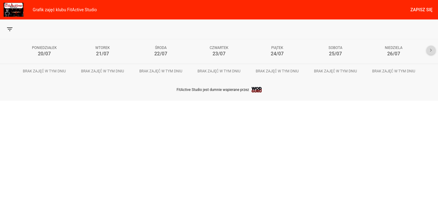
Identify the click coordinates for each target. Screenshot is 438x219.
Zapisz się (421, 9)
